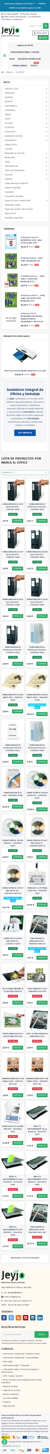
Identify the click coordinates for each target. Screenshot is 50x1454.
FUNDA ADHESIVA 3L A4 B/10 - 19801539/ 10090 (13, 794)
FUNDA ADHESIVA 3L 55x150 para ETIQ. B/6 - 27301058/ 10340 (37, 649)
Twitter (11, 1317)
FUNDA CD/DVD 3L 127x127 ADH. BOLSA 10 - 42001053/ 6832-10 (37, 843)
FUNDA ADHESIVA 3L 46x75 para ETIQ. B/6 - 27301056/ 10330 (37, 602)
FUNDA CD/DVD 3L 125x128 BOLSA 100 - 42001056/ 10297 (37, 795)
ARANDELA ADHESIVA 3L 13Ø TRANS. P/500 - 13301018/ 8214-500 (37, 1081)
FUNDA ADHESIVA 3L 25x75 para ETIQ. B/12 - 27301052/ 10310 (12, 554)
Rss (18, 1317)
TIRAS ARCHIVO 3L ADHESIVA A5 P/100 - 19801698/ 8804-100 (37, 1229)
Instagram (32, 1317)
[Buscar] (39, 26)
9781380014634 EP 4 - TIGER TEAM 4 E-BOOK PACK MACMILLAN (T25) (32, 279)
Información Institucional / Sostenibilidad (20, 1358)
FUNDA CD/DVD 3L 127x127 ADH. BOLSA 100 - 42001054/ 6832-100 (12, 890)
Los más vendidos (10, 14)
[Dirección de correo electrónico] (18, 1334)
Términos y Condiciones (12, 19)
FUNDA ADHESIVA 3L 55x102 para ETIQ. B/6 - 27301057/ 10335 (12, 649)
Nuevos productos (11, 1394)
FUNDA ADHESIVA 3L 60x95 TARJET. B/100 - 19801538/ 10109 (37, 697)
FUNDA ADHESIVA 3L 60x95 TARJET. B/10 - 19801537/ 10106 (12, 697)
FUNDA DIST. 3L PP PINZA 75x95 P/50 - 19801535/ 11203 (37, 890)
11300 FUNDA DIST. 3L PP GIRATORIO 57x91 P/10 (37, 990)
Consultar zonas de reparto (15, 447)
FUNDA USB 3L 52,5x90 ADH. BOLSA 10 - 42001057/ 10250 (13, 941)
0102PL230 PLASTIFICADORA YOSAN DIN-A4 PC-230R (25, 371)
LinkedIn (40, 1317)
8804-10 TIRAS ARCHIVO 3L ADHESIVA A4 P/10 (37, 1035)
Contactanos (34, 17)
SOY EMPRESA (25, 433)
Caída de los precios (11, 1390)
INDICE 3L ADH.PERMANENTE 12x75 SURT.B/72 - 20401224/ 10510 (13, 1231)
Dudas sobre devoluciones (14, 17)
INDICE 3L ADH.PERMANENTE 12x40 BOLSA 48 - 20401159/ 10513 (37, 1130)
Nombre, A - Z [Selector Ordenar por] (9, 472)
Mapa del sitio (9, 1406)
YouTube (25, 1317)
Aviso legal (7, 1361)
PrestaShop (15, 1446)
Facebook (4, 1317)
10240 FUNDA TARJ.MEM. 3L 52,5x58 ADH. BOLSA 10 (12, 990)
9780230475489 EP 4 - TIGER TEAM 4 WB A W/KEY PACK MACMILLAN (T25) (33, 298)
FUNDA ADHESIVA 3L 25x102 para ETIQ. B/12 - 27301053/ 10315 (37, 506)
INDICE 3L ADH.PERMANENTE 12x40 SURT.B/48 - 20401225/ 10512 (13, 1181)
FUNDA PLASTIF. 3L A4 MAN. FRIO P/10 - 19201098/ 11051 (12, 1129)
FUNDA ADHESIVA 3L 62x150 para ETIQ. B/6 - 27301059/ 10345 (13, 747)
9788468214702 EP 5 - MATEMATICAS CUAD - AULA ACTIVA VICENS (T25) (31, 240)
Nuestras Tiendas (10, 1386)
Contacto (7, 1402)
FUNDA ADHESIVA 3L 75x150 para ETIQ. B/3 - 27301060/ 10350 (37, 747)
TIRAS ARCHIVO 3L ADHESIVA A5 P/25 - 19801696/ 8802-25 (37, 941)
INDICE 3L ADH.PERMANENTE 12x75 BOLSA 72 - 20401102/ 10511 (37, 1181)
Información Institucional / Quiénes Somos (21, 1354)
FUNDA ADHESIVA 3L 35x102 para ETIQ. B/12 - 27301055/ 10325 (37, 554)
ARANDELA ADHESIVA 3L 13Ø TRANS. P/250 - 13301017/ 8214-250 (13, 1081)
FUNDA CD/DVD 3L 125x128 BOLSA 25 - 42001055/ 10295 (12, 843)
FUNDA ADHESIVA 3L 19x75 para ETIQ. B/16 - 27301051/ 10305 (12, 506)
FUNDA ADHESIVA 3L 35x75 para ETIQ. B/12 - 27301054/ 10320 (13, 602)
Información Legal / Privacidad (16, 1365)
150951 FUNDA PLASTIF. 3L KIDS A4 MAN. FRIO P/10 (13, 1035)
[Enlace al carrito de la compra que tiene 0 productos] (43, 37)
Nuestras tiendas (28, 14)
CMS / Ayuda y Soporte (13, 1376)
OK (42, 1334)
